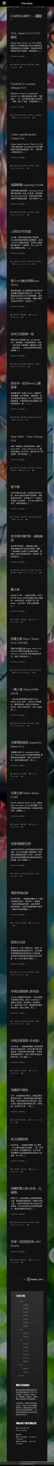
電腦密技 (26, 1361)
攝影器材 (24, 64)
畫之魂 (15, 589)
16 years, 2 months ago (29, 572)
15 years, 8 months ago (22, 264)
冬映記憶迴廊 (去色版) (25, 1040)
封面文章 (16, 115)
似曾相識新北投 (21, 843)
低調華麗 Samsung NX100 (27, 185)
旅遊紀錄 (24, 570)
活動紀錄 (31, 517)
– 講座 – (21, 1365)
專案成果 (16, 64)
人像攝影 (16, 261)
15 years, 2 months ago (22, 117)
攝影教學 (24, 364)
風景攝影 (31, 1222)
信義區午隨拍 (19, 1090)
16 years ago (19, 420)
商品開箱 (26, 1344)
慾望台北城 (18, 942)
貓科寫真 (14, 572)
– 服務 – (21, 1329)
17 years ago (35, 923)
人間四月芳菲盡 (21, 231)
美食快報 (26, 1354)
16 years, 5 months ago (22, 672)
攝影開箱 (31, 64)
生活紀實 (31, 570)
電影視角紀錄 (19, 893)
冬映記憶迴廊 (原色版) (25, 991)
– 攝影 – (21, 1301)
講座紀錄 (38, 417)
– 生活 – (21, 1340)
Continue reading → (19, 56)
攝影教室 (31, 364)
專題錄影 (16, 570)
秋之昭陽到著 (19, 1139)
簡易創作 (38, 261)
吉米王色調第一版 (22, 334)
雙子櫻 (15, 487)
